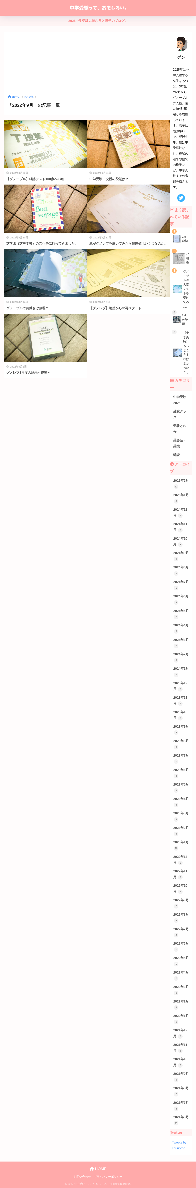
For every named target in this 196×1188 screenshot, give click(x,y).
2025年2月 (181, 484)
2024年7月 (181, 585)
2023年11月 (180, 701)
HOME (98, 1169)
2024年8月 (181, 571)
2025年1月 (181, 498)
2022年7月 (181, 932)
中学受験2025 (179, 400)
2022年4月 (181, 976)
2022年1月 (181, 1019)
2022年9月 (181, 903)
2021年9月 (181, 1077)
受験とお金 (179, 429)
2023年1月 (181, 845)
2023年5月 (181, 788)
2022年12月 (180, 860)
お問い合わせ (82, 1176)
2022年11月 (180, 874)
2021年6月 (181, 1120)
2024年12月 (180, 513)
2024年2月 (181, 657)
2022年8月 (181, 918)
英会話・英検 (179, 443)
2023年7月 (181, 759)
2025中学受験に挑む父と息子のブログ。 (98, 21)
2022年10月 (180, 889)
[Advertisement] (87, 65)
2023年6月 (181, 773)
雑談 (176, 455)
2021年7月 (181, 1106)
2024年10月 (180, 542)
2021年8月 (181, 1091)
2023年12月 (180, 686)
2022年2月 (181, 1005)
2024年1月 (181, 672)
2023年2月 (181, 831)
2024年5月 (181, 614)
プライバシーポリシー (108, 1176)
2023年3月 (181, 816)
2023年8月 (181, 744)
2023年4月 (181, 802)
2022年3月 (181, 990)
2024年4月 (181, 628)
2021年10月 (180, 1062)
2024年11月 (180, 527)
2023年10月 (180, 715)
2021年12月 (180, 1033)
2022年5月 (181, 961)
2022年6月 (181, 947)
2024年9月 (181, 556)
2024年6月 (181, 599)
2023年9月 (181, 730)
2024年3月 (181, 643)
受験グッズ (179, 414)
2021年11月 (180, 1048)
